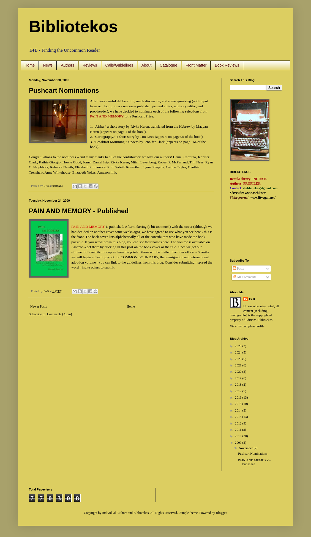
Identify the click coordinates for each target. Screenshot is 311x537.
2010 (238, 436)
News (48, 65)
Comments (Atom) (59, 314)
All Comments (244, 277)
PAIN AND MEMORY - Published (79, 211)
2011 (238, 430)
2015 (238, 404)
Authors (67, 65)
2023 (238, 359)
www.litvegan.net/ (262, 197)
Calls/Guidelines (119, 65)
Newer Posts (38, 306)
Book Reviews (227, 65)
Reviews (90, 65)
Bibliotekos (73, 26)
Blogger (221, 513)
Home (29, 65)
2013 (238, 417)
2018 (238, 385)
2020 (238, 372)
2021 (238, 365)
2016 (238, 397)
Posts (238, 268)
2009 (238, 443)
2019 (238, 378)
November (246, 448)
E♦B (252, 299)
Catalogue (168, 65)
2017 (238, 391)
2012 (238, 423)
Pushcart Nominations (64, 90)
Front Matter (195, 65)
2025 (238, 346)
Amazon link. (107, 172)
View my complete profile (247, 326)
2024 (238, 352)
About (146, 65)
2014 (238, 410)
